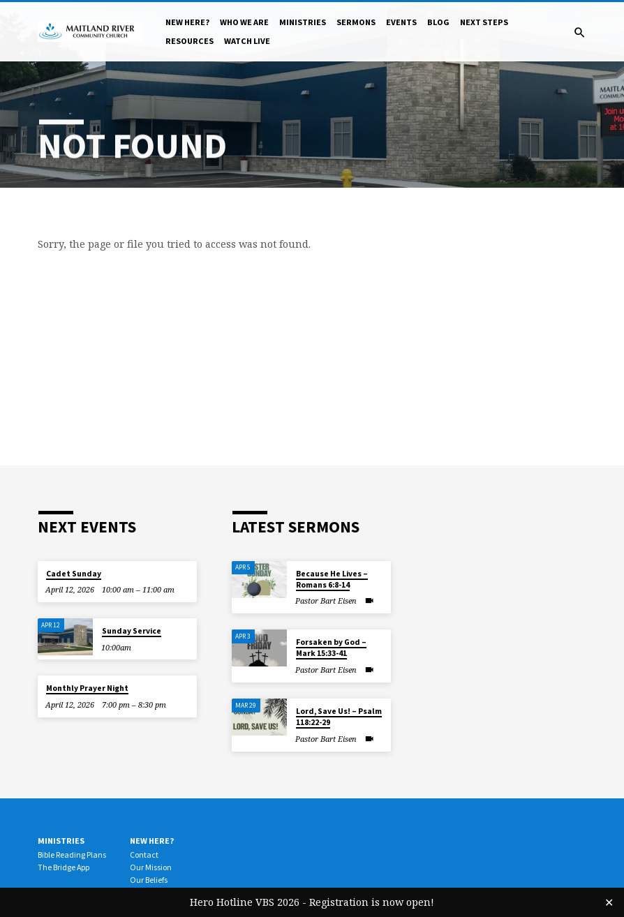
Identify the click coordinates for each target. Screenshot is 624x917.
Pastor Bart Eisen (326, 600)
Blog (438, 22)
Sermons (356, 22)
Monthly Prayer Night (87, 688)
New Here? (187, 22)
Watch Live (247, 41)
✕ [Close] (609, 902)
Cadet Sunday (73, 574)
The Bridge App (63, 867)
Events (401, 22)
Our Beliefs (149, 879)
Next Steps (484, 22)
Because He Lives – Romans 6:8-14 (332, 579)
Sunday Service (131, 631)
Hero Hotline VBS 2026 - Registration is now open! (312, 902)
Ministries (302, 22)
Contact (144, 854)
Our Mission (151, 867)
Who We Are (244, 22)
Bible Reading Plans (72, 854)
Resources (189, 41)
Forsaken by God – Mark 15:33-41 (331, 647)
